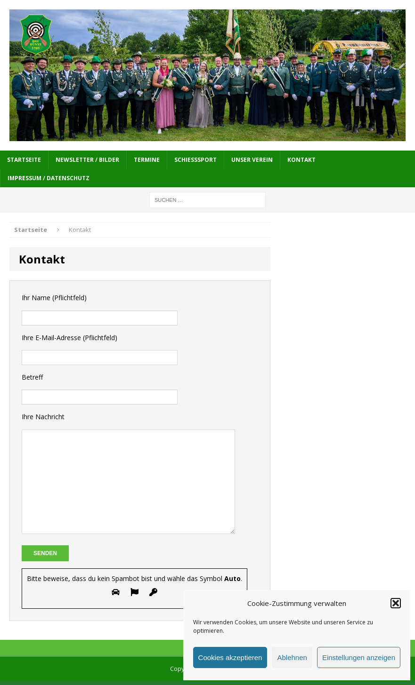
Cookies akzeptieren (230, 657)
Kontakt (301, 160)
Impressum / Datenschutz (49, 178)
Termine (147, 160)
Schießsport (195, 160)
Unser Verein (252, 160)
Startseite (24, 160)
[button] (395, 603)
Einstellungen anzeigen (358, 657)
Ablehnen (292, 657)
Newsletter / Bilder (87, 160)
